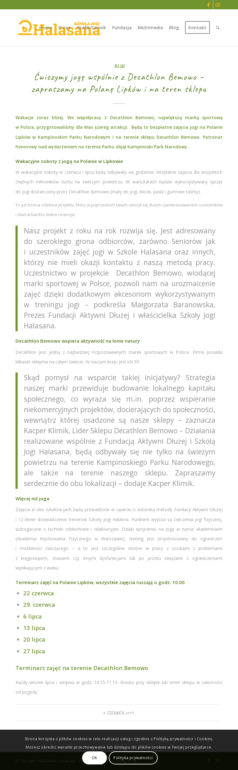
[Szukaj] (218, 27)
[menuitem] (45, 27)
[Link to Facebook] (208, 4)
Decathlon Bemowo (177, 137)
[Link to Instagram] (218, 4)
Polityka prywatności (133, 757)
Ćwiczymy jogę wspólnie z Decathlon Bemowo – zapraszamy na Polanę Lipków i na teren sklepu (119, 83)
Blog (119, 66)
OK (94, 757)
